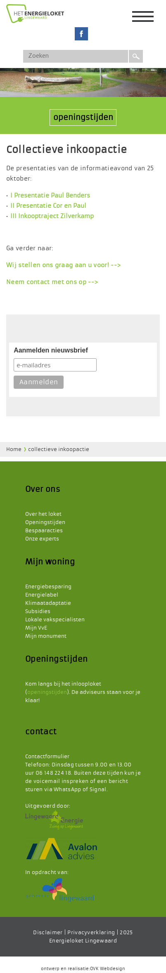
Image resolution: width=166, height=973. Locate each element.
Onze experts (42, 539)
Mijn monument (45, 636)
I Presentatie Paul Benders (50, 195)
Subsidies (37, 611)
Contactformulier (47, 756)
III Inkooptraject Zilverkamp (52, 216)
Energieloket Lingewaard (83, 941)
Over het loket (43, 514)
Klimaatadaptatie (48, 603)
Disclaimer (47, 932)
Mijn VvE (36, 628)
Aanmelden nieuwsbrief (51, 350)
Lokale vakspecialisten (55, 619)
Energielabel (41, 595)
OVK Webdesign (107, 968)
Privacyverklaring (91, 932)
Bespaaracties (44, 530)
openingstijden (83, 117)
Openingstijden (45, 522)
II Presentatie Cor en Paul (48, 205)
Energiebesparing (48, 586)
